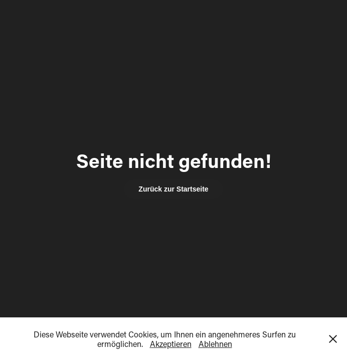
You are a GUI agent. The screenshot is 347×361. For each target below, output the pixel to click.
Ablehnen (215, 343)
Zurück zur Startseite (173, 189)
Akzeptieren (171, 343)
